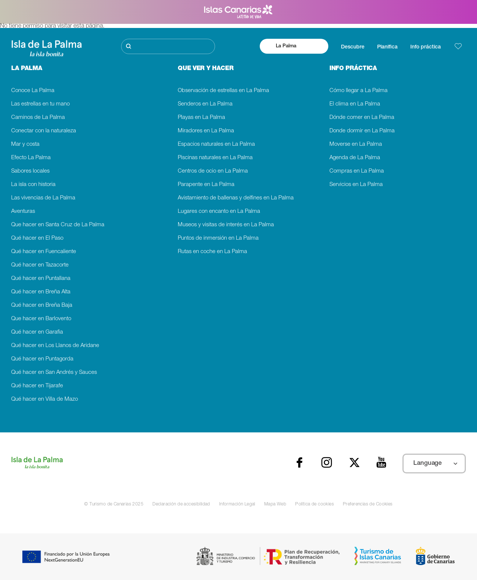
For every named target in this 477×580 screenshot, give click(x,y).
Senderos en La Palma (205, 104)
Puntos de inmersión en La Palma (218, 238)
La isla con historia (33, 184)
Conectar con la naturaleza (43, 131)
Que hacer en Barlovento (41, 319)
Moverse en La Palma (355, 144)
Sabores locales (30, 171)
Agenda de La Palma (354, 158)
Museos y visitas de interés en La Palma (226, 225)
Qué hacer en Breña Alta (40, 292)
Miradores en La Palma (206, 131)
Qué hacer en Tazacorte (40, 265)
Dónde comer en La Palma (361, 117)
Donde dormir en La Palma (362, 131)
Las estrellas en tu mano (40, 104)
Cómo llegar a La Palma (358, 91)
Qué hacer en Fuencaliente (43, 252)
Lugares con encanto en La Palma (219, 211)
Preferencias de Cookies (368, 504)
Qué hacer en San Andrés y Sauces (54, 372)
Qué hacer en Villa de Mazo (44, 399)
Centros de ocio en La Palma (213, 171)
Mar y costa (25, 144)
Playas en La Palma (201, 117)
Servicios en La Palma (356, 184)
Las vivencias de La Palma (43, 198)
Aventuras (23, 211)
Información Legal (237, 504)
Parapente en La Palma (206, 184)
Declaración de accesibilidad (181, 504)
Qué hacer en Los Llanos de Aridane (55, 346)
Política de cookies (314, 504)
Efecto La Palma (31, 158)
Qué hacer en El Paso (37, 238)
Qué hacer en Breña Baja (41, 305)
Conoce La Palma (32, 91)
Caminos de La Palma (38, 117)
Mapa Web (275, 504)
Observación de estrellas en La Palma (223, 91)
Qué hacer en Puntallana (40, 278)
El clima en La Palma (354, 104)
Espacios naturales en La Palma (216, 144)
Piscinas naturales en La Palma (215, 158)
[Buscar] (168, 46)
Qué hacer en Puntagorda (42, 359)
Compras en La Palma (356, 171)
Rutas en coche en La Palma (212, 252)
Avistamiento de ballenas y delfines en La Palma (236, 198)
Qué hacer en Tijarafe (37, 386)
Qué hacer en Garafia (37, 332)
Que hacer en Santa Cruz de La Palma (57, 225)
